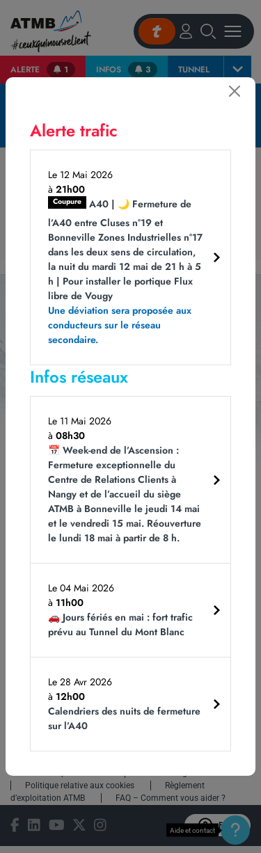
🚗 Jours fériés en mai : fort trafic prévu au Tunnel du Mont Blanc (120, 624)
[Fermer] (235, 91)
